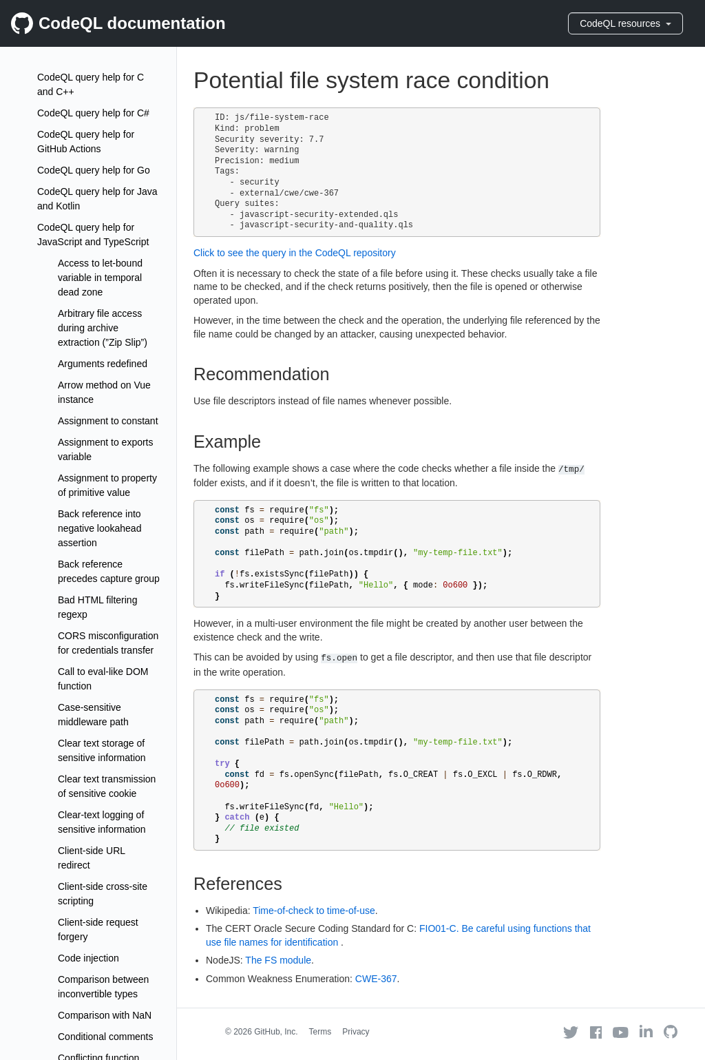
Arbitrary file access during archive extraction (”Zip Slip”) (102, 328)
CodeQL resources (625, 23)
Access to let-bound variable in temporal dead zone (100, 278)
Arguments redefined (102, 363)
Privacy (355, 1032)
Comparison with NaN (104, 1015)
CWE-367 (376, 978)
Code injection (88, 958)
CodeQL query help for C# (93, 112)
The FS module (278, 960)
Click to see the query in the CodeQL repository (294, 252)
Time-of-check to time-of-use (314, 910)
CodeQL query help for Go (93, 170)
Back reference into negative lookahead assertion (99, 528)
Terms (320, 1032)
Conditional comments (106, 1036)
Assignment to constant (108, 420)
